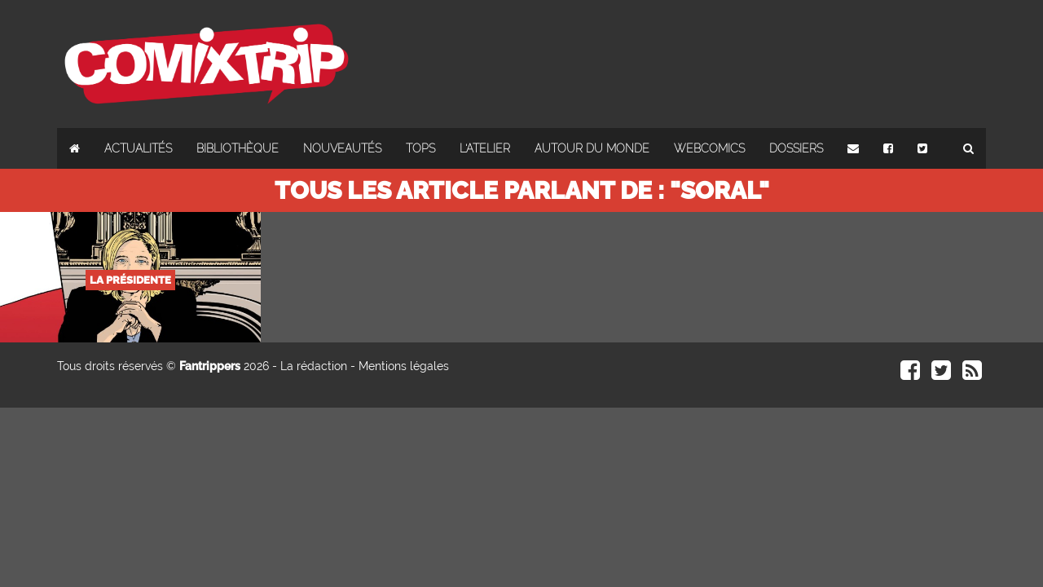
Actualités (138, 148)
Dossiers (796, 148)
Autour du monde (592, 148)
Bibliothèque (237, 148)
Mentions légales (404, 366)
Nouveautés (342, 148)
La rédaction (313, 366)
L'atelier (485, 148)
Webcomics (709, 148)
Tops (420, 148)
